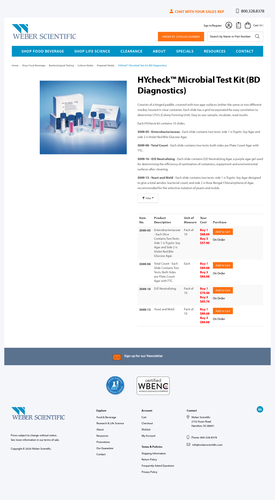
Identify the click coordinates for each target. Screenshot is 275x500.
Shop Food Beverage (42, 51)
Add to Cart (222, 231)
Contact (245, 51)
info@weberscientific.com (207, 444)
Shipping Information (154, 453)
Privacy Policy (149, 472)
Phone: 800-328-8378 (204, 437)
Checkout (147, 423)
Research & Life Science (110, 423)
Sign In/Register (213, 25)
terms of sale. (52, 439)
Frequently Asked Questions (158, 465)
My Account (148, 435)
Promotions (103, 442)
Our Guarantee (104, 448)
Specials (185, 51)
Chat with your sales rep (196, 11)
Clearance (131, 51)
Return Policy (149, 459)
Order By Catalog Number (181, 37)
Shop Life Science (92, 51)
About (159, 51)
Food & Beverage (106, 417)
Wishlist (146, 429)
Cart (144, 417)
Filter (148, 198)
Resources (215, 51)
